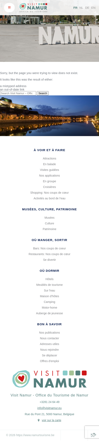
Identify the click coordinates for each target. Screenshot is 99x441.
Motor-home (49, 307)
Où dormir (49, 270)
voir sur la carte (51, 420)
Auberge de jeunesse (49, 313)
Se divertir (49, 259)
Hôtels (50, 279)
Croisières (49, 187)
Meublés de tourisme (49, 284)
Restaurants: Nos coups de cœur (49, 254)
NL (81, 7)
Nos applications (49, 175)
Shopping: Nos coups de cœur (49, 192)
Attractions (49, 158)
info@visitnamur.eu (49, 408)
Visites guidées (49, 169)
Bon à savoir (49, 324)
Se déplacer (49, 355)
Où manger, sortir (49, 240)
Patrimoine (49, 229)
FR (75, 7)
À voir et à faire (49, 150)
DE (87, 7)
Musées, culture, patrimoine (49, 209)
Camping (49, 301)
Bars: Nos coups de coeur (49, 248)
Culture (49, 223)
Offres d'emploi (49, 361)
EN (93, 7)
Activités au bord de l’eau (49, 198)
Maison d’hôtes (49, 296)
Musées (49, 217)
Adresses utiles (49, 344)
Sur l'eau (49, 290)
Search (42, 93)
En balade (49, 164)
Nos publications (49, 332)
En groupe (49, 181)
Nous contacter (49, 338)
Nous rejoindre (49, 349)
